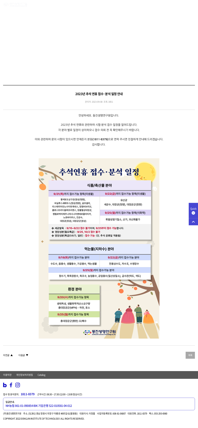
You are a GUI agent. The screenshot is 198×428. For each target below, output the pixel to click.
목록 (190, 355)
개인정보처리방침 (24, 374)
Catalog (41, 374)
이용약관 (7, 374)
